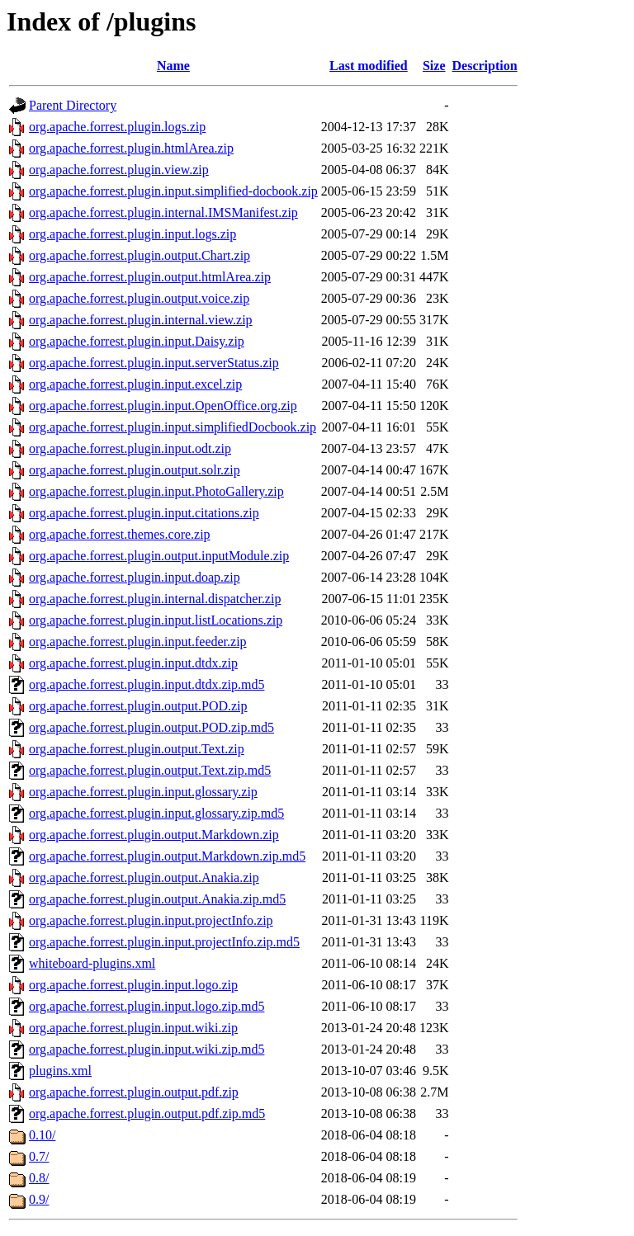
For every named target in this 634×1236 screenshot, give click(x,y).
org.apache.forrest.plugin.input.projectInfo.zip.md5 (164, 942)
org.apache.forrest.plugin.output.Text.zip (136, 749)
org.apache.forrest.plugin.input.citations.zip (144, 513)
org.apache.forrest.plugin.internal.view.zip (141, 320)
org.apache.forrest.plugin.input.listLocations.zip (155, 620)
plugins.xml (60, 1071)
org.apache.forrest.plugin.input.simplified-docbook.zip (173, 191)
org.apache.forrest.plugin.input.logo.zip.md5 (146, 1006)
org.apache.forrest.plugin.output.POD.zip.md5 (151, 727)
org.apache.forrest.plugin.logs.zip (117, 127)
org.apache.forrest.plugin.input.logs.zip (132, 234)
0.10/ (42, 1135)
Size (434, 66)
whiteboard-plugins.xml (92, 963)
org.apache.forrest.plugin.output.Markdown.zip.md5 (167, 856)
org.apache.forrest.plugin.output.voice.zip (139, 298)
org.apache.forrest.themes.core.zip (120, 534)
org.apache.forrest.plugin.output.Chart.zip (139, 255)
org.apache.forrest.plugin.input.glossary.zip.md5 (156, 813)
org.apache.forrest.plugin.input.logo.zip (133, 985)
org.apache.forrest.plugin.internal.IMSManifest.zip (163, 212)
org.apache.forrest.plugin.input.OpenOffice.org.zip (163, 406)
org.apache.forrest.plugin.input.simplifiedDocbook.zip (172, 427)
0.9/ (39, 1199)
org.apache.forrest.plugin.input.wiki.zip (133, 1028)
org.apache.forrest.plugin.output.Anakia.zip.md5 (157, 899)
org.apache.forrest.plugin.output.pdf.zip (134, 1092)
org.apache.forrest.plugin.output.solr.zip (134, 470)
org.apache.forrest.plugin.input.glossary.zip (143, 792)
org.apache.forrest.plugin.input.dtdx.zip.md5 (146, 684)
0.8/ (39, 1178)
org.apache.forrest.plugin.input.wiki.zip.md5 (146, 1049)
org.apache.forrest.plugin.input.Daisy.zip (136, 341)
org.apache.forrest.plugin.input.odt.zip (130, 448)
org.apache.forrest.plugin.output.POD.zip (138, 706)
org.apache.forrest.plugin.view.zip (119, 170)
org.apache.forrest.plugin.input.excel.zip (135, 384)
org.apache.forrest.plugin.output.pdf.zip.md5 (147, 1113)
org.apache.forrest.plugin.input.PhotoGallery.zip (156, 491)
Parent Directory (72, 105)
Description (485, 66)
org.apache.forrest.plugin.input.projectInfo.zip (151, 920)
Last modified (368, 66)
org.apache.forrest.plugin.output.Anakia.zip (144, 877)
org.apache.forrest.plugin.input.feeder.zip (138, 642)
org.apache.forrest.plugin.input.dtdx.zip (133, 663)
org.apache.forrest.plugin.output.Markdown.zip (154, 835)
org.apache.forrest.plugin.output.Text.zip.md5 (150, 770)
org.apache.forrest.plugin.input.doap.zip (134, 577)
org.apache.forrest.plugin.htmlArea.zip (131, 148)
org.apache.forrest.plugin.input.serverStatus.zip (154, 363)
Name (173, 66)
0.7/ (39, 1156)
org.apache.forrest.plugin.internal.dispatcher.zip (155, 599)
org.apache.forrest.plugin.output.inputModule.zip (159, 556)
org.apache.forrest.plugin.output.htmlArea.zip (150, 277)
